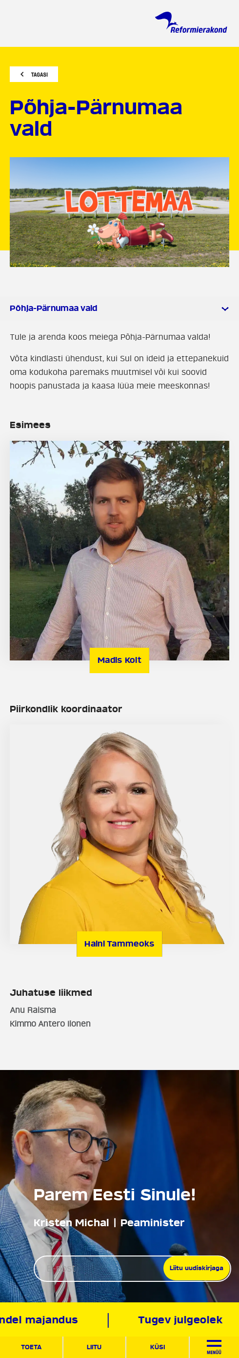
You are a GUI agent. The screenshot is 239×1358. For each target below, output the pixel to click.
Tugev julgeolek (181, 1320)
